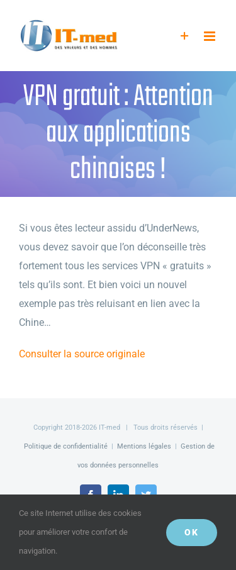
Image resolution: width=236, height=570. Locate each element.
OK (191, 532)
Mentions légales (144, 446)
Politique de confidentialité (66, 446)
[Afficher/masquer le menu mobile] (210, 36)
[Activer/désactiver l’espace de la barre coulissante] (184, 36)
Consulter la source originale (82, 354)
